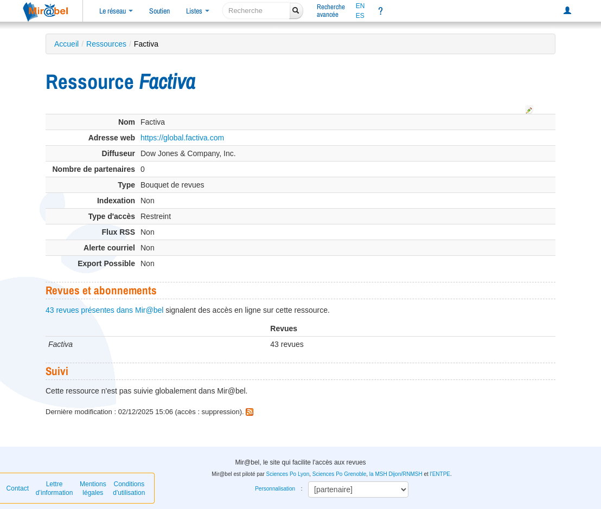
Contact (18, 488)
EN (360, 6)
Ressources (106, 44)
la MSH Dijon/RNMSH (396, 474)
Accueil (66, 44)
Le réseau (116, 11)
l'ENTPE (440, 474)
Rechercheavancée (331, 10)
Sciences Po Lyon (288, 474)
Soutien (159, 11)
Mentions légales (93, 488)
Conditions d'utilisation (129, 488)
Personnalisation (275, 489)
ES (360, 16)
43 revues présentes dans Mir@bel (104, 310)
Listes (197, 11)
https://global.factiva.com (182, 137)
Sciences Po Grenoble (339, 474)
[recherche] (256, 10)
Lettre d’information (54, 488)
